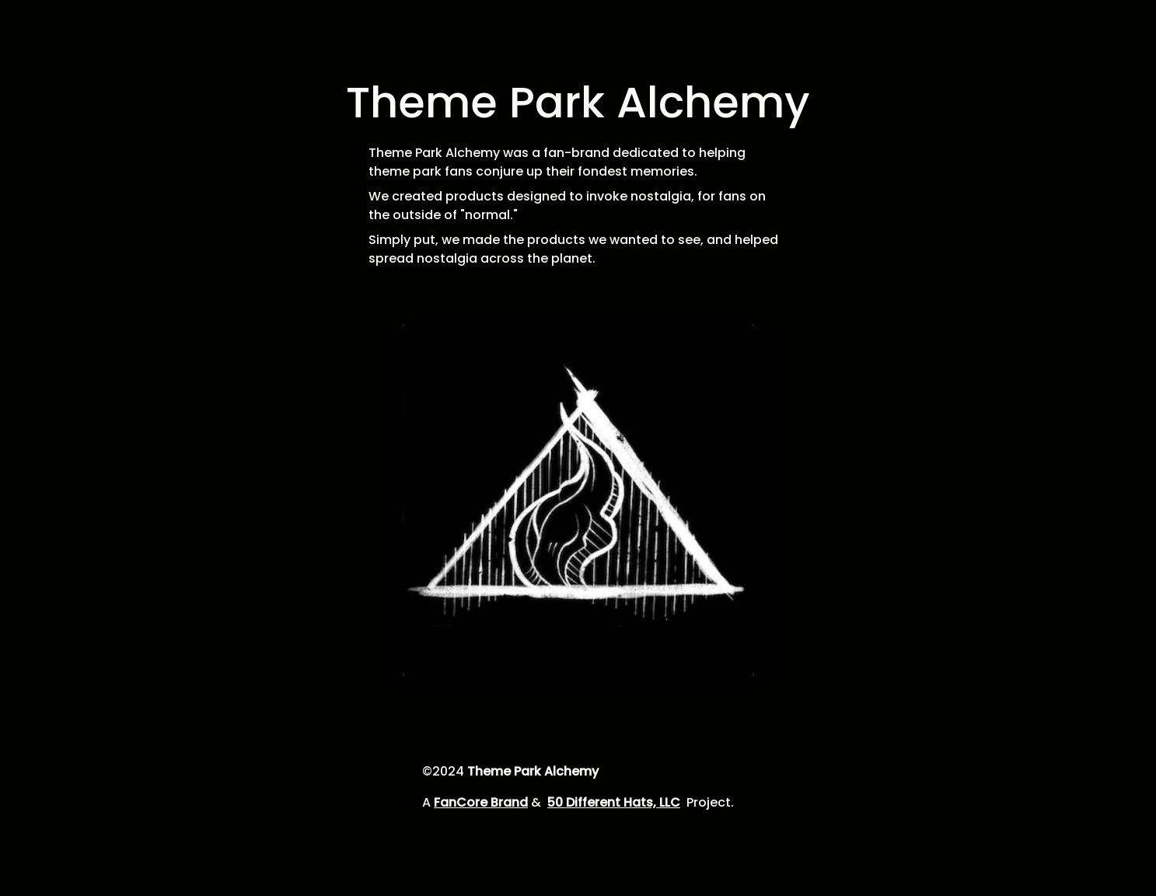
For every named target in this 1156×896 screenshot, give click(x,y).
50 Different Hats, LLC (613, 802)
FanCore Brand (481, 802)
